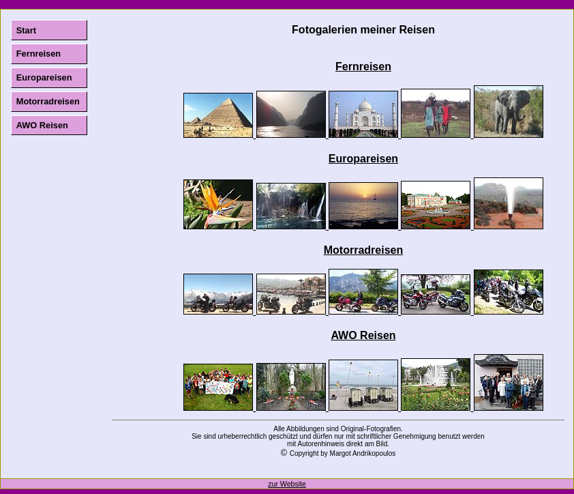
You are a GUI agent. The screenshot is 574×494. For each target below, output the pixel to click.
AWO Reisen (42, 125)
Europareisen (44, 77)
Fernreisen (38, 53)
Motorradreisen (48, 101)
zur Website (287, 484)
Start (26, 30)
